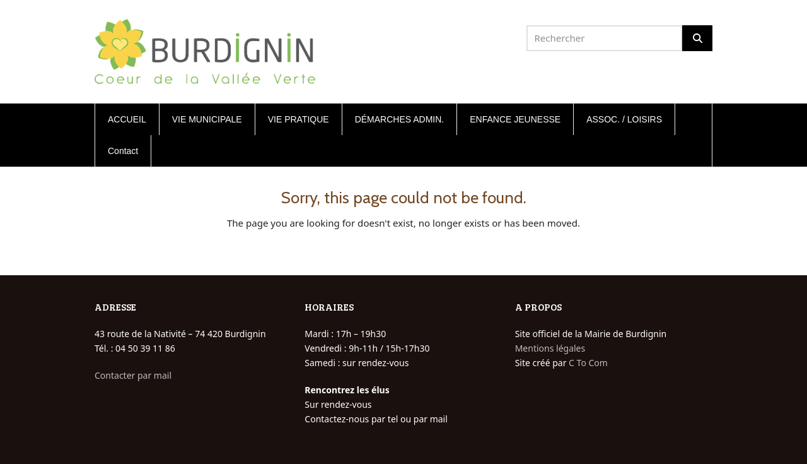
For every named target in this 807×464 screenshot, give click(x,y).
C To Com (588, 363)
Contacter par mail (133, 375)
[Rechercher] (697, 38)
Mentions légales (550, 348)
